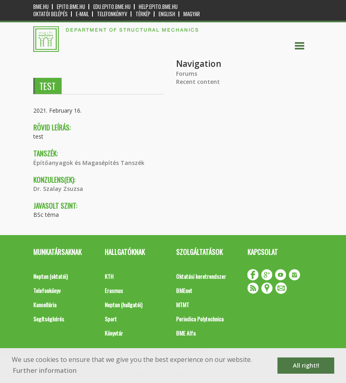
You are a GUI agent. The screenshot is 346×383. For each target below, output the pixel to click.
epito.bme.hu (71, 6)
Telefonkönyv (112, 14)
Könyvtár (114, 333)
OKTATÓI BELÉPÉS (50, 14)
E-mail (82, 14)
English (167, 14)
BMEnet (184, 290)
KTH (109, 276)
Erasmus (114, 290)
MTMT (182, 304)
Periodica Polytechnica (200, 319)
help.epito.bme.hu (158, 6)
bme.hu (41, 6)
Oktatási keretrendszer (201, 276)
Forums (186, 73)
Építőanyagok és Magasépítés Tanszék (88, 163)
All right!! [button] (306, 365)
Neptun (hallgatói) (123, 304)
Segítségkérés (48, 319)
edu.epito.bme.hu (112, 6)
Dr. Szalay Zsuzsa (58, 189)
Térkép (142, 14)
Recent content (198, 82)
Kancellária (44, 304)
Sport (111, 319)
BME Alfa (186, 333)
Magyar (191, 14)
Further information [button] (45, 370)
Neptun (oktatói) (50, 276)
